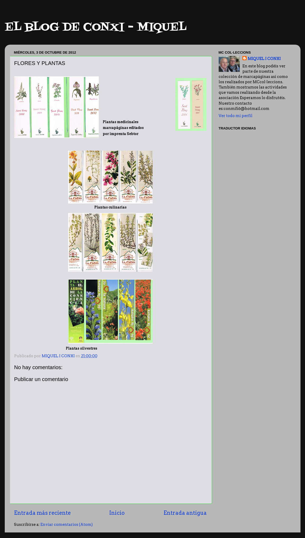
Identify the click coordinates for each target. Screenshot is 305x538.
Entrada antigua (185, 513)
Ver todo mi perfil (235, 115)
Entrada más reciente (42, 513)
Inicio (117, 513)
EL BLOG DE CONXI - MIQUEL (95, 27)
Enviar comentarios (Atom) (66, 524)
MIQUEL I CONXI (264, 58)
